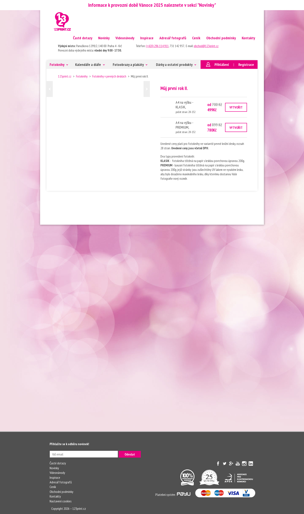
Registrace (246, 64)
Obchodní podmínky (221, 37)
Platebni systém (172, 494)
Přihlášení (221, 64)
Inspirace (146, 37)
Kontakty (248, 37)
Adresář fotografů (172, 37)
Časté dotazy (82, 37)
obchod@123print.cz (206, 46)
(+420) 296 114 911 (157, 46)
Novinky (104, 37)
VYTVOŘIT (236, 107)
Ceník (196, 37)
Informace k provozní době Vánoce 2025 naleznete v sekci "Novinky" (152, 5)
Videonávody (124, 37)
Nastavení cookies (61, 501)
